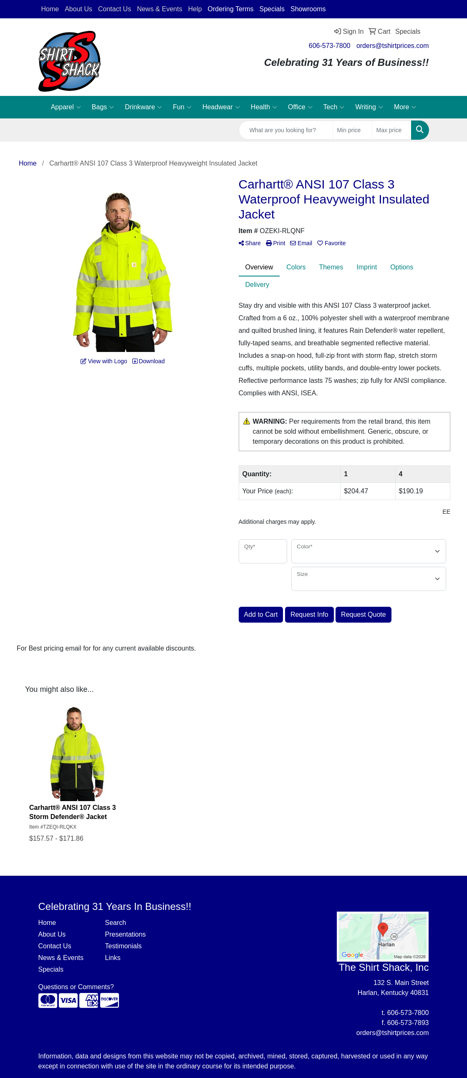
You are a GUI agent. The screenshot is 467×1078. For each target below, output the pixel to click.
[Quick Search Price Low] (352, 130)
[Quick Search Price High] (391, 130)
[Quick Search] (286, 130)
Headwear (221, 107)
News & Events (60, 957)
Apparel (66, 107)
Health (264, 107)
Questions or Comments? (76, 986)
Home (47, 922)
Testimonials (123, 946)
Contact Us (54, 946)
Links (112, 957)
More (405, 107)
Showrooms (308, 9)
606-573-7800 (330, 45)
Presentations (125, 934)
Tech (334, 107)
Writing (369, 107)
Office (300, 107)
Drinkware (143, 107)
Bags (103, 107)
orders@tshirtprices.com (392, 45)
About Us (52, 934)
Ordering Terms (231, 9)
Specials (272, 9)
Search (115, 922)
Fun (182, 107)
